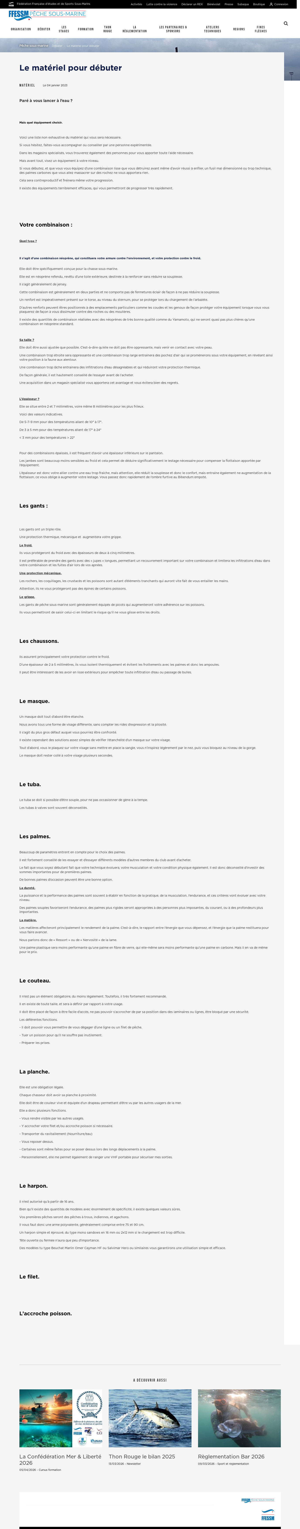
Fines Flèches (261, 29)
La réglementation (135, 29)
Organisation (21, 29)
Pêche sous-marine (33, 46)
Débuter (44, 29)
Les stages (64, 29)
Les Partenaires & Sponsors (173, 29)
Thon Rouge (107, 29)
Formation (86, 29)
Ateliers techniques (212, 29)
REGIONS (239, 29)
